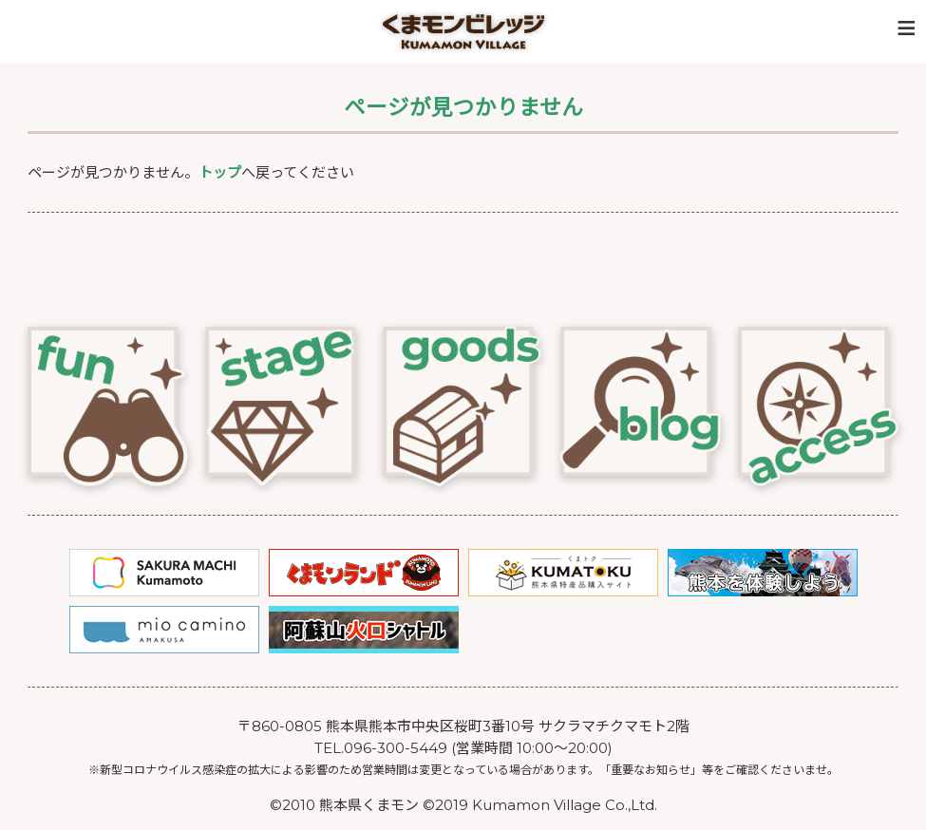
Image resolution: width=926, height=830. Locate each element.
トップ (219, 172)
